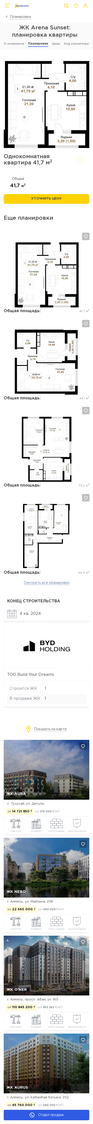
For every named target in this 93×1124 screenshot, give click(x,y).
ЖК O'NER (16, 989)
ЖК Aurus (17, 1087)
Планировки (20, 16)
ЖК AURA (16, 793)
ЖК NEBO (16, 891)
